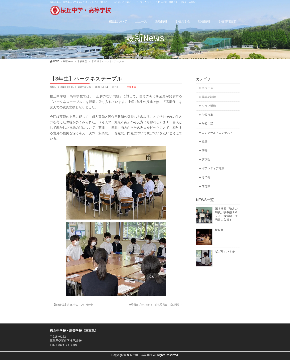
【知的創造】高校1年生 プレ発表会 (71, 304)
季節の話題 (209, 97)
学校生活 (131, 87)
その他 (206, 177)
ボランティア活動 (213, 168)
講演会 (206, 159)
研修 (204, 150)
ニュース (207, 88)
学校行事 (207, 115)
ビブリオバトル (225, 251)
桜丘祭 (219, 230)
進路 (204, 141)
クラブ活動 (209, 106)
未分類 (206, 186)
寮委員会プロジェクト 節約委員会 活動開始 (155, 304)
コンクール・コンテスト (217, 132)
